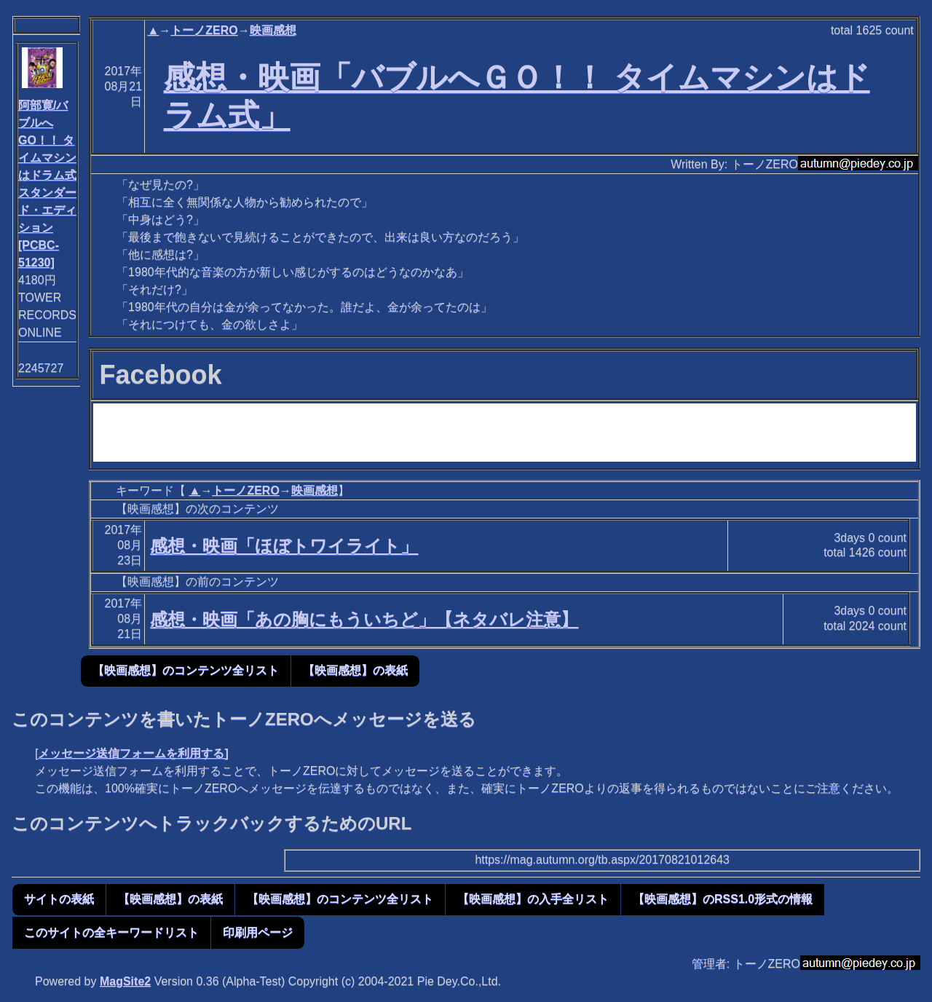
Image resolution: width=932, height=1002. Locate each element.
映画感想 (273, 30)
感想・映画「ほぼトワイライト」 (284, 546)
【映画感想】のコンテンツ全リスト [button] (185, 670)
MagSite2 (125, 981)
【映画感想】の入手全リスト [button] (533, 899)
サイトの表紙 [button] (59, 899)
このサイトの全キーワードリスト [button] (111, 932)
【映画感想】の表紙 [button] (355, 670)
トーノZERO (203, 30)
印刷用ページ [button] (258, 932)
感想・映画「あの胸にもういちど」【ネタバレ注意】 (364, 619)
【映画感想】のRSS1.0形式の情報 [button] (723, 899)
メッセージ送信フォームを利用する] (133, 753)
